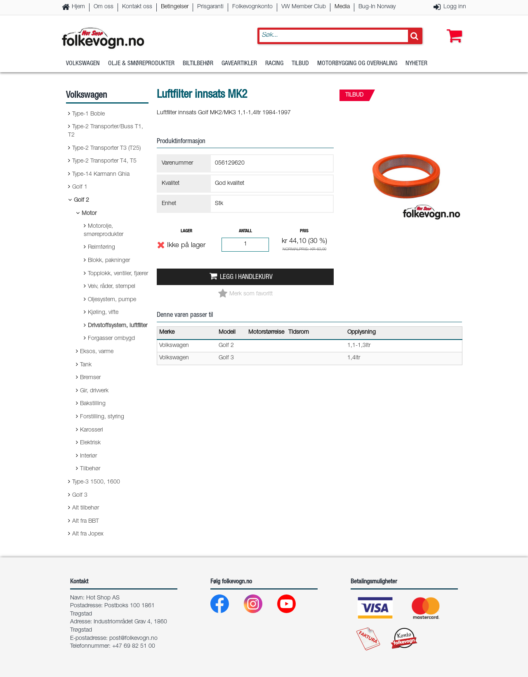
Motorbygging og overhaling (357, 64)
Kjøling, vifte (103, 313)
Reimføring (101, 247)
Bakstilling (93, 404)
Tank (86, 365)
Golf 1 (79, 187)
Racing (274, 64)
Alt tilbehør (85, 508)
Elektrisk (90, 443)
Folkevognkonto (252, 7)
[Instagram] (260, 605)
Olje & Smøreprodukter (141, 64)
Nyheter (416, 64)
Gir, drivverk (94, 391)
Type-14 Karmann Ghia (101, 174)
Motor (89, 214)
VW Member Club (303, 7)
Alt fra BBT (85, 521)
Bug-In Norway (377, 7)
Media (342, 7)
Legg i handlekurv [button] (246, 277)
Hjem (78, 7)
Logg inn (454, 7)
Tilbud (300, 64)
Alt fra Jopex (88, 534)
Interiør (88, 456)
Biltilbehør (198, 64)
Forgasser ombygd (111, 339)
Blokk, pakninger (109, 261)
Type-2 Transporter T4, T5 (104, 161)
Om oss (103, 7)
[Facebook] (226, 605)
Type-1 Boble (88, 114)
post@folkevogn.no (133, 639)
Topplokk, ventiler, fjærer (118, 274)
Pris (304, 231)
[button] (452, 28)
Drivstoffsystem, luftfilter (117, 326)
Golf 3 (79, 495)
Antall (245, 231)
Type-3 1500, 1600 (96, 482)
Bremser (90, 378)
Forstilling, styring (102, 417)
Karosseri (91, 430)
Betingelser (175, 7)
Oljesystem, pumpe (112, 300)
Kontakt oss (137, 7)
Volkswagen (83, 64)
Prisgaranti (210, 7)
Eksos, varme (96, 352)
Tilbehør (90, 469)
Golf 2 (81, 200)
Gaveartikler (239, 64)
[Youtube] (293, 605)
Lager (186, 231)
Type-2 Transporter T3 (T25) (106, 148)
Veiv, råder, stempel (111, 287)
